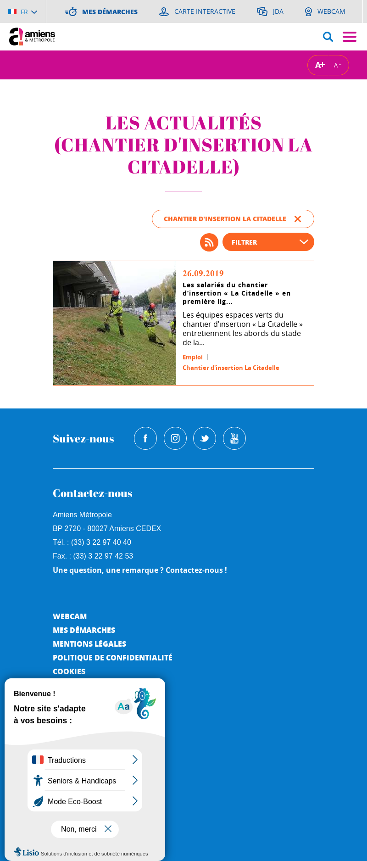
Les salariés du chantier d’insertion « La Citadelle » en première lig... (237, 293)
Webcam (70, 616)
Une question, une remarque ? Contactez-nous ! (140, 570)
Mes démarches (84, 630)
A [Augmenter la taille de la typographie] (318, 65)
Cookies (69, 671)
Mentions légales (89, 643)
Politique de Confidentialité (112, 657)
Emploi (193, 357)
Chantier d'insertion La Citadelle (231, 367)
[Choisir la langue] (23, 11)
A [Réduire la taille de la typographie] (336, 65)
